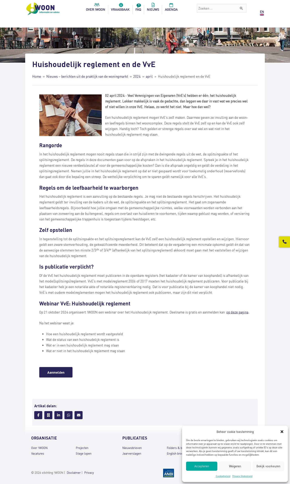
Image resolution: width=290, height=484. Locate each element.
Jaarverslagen (131, 453)
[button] (282, 432)
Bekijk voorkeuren (268, 466)
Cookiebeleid (223, 476)
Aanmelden (55, 372)
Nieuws (153, 8)
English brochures (178, 453)
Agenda (171, 8)
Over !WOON (39, 448)
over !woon (95, 8)
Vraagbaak (120, 8)
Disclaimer (74, 473)
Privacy (89, 473)
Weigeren (235, 466)
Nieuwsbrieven (132, 448)
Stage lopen (83, 453)
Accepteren (201, 466)
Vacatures (37, 453)
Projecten (82, 448)
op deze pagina (237, 312)
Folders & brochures (180, 448)
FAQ (138, 8)
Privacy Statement (242, 476)
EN (262, 12)
